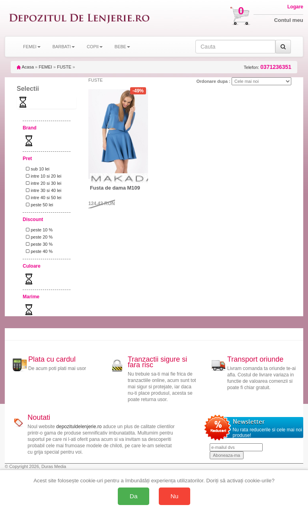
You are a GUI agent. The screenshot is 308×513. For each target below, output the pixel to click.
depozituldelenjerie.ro (78, 426)
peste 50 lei (38, 204)
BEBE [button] (122, 46)
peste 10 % (38, 229)
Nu (175, 496)
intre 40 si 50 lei (42, 197)
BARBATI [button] (64, 46)
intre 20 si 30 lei (42, 183)
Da (134, 496)
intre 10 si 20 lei (42, 176)
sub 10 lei (36, 168)
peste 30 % (38, 244)
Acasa (25, 67)
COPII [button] (95, 46)
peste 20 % (38, 237)
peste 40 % (38, 251)
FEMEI (45, 67)
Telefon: (267, 67)
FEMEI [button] (32, 46)
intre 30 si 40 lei (42, 190)
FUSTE (64, 67)
